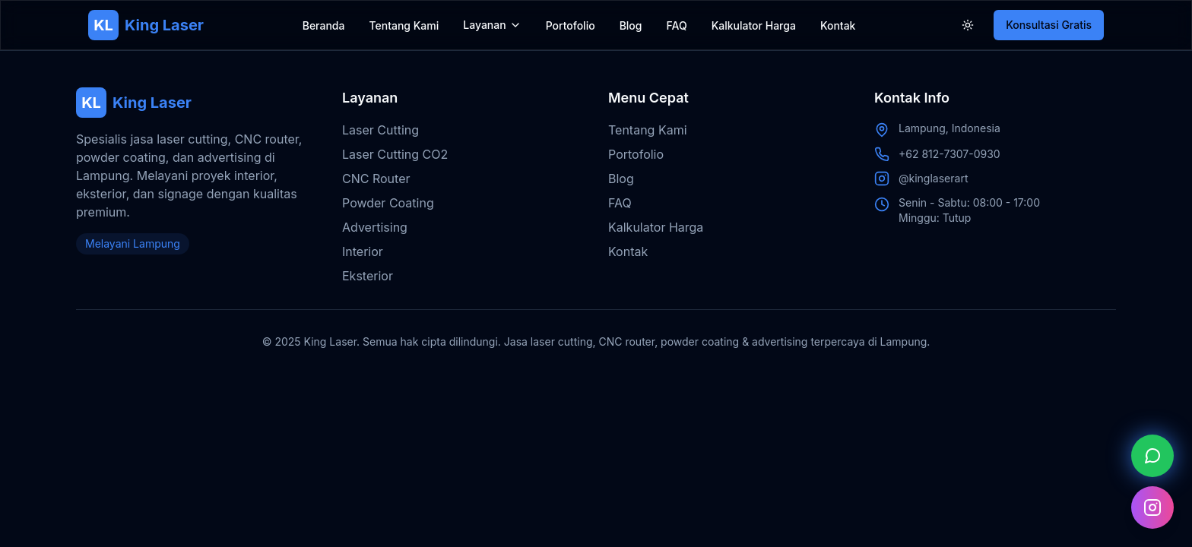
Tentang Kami (404, 25)
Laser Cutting (380, 130)
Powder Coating (388, 202)
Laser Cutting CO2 (395, 154)
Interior (362, 251)
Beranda (324, 25)
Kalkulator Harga (754, 25)
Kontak (838, 25)
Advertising (374, 227)
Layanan (484, 24)
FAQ (677, 25)
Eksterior (367, 275)
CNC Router (376, 178)
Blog (631, 25)
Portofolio (570, 25)
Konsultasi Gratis (1049, 24)
